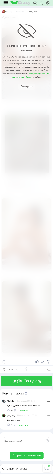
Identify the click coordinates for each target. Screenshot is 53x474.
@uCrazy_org (26, 381)
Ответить (23, 410)
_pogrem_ (11, 415)
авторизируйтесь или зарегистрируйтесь (31, 75)
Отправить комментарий (26, 455)
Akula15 (10, 401)
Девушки (32, 11)
